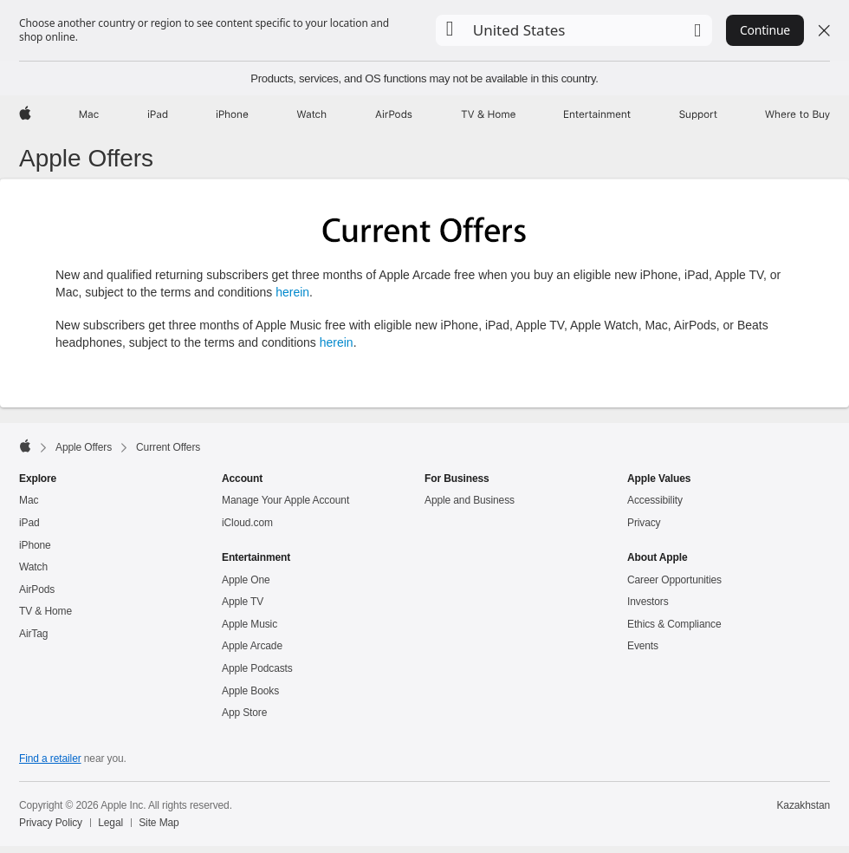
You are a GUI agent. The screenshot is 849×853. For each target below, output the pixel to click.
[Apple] (25, 114)
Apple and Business (469, 500)
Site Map (158, 823)
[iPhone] (232, 114)
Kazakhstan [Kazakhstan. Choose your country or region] (803, 805)
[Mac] (89, 114)
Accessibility (655, 500)
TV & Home (45, 611)
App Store (244, 712)
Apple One (246, 580)
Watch (33, 567)
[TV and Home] (488, 114)
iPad (29, 523)
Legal (110, 823)
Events (642, 646)
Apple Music (249, 624)
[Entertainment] (597, 114)
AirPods (37, 589)
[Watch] (311, 114)
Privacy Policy (50, 823)
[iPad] (157, 114)
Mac (28, 500)
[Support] (698, 114)
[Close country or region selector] (824, 30)
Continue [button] (765, 30)
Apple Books (250, 691)
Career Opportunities (674, 580)
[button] (574, 30)
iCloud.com (247, 523)
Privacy (644, 523)
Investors (648, 602)
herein (292, 292)
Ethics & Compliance (674, 624)
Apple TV (242, 602)
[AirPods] (393, 114)
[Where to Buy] (797, 114)
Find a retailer (50, 758)
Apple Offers (86, 159)
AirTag (33, 634)
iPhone (35, 545)
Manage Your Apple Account (285, 500)
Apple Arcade (252, 646)
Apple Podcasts (257, 668)
